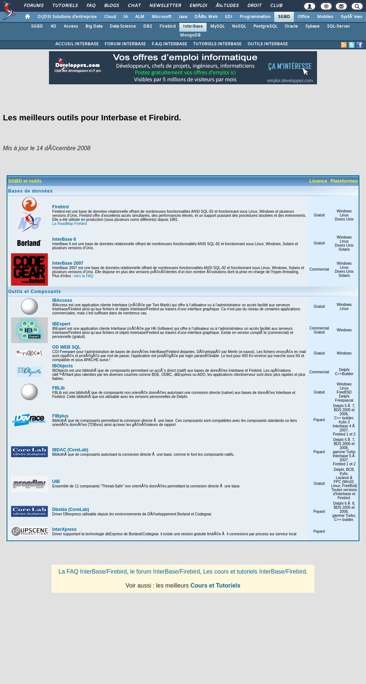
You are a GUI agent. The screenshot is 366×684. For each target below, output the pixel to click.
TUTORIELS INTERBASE (217, 44)
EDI (228, 17)
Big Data (93, 26)
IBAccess (62, 300)
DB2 (147, 26)
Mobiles (325, 17)
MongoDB (190, 35)
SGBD (284, 17)
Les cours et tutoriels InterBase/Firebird (254, 571)
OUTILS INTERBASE (267, 44)
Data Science (123, 26)
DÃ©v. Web (206, 17)
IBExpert (61, 324)
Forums (33, 6)
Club (276, 6)
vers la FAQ (83, 276)
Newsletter (165, 6)
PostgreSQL (265, 26)
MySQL (217, 26)
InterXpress (64, 529)
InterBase (193, 26)
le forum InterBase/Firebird (165, 571)
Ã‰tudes (227, 6)
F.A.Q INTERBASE (169, 44)
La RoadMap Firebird (69, 224)
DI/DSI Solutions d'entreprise (67, 17)
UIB (56, 481)
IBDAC (59, 449)
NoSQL (239, 26)
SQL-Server (338, 26)
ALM (139, 17)
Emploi (198, 6)
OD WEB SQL (66, 347)
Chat (134, 6)
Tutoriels (65, 6)
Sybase (312, 26)
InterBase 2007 (68, 263)
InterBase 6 (64, 239)
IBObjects (62, 366)
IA (125, 17)
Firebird (167, 26)
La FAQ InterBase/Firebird (93, 571)
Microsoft (161, 17)
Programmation (255, 17)
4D (53, 26)
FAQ (91, 6)
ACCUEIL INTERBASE (77, 44)
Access (71, 26)
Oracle (291, 26)
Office (304, 17)
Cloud (110, 17)
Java (183, 17)
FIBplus (60, 416)
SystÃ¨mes (351, 17)
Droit (254, 6)
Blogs (111, 6)
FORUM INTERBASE (125, 44)
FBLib (58, 388)
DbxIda (59, 509)
